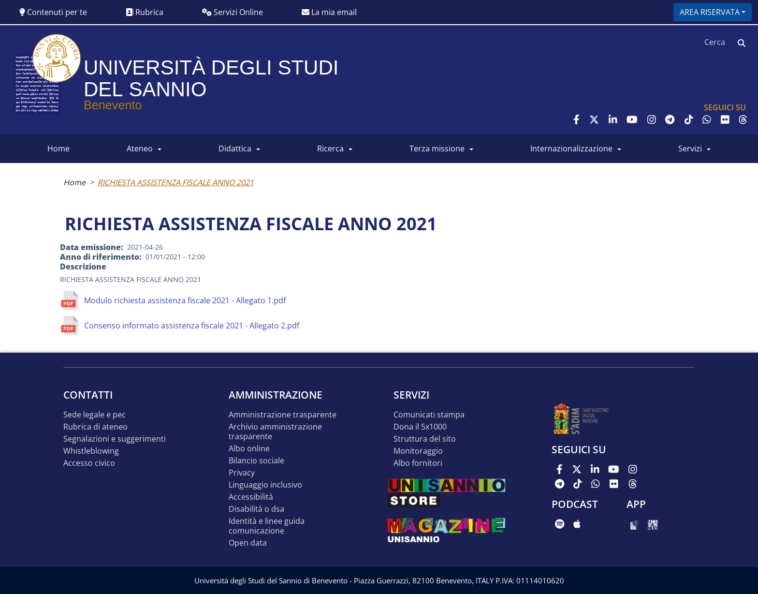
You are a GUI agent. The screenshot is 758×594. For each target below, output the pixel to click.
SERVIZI (690, 148)
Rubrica (144, 12)
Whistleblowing (91, 451)
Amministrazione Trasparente (282, 415)
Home (74, 182)
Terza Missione (437, 148)
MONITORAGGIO (418, 451)
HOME (58, 148)
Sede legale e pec (94, 415)
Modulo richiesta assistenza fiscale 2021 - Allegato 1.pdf (185, 300)
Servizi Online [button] (232, 12)
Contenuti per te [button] (53, 12)
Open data (248, 543)
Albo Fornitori (418, 463)
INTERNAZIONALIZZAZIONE (571, 148)
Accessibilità (251, 497)
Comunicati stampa (429, 415)
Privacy (242, 473)
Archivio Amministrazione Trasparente (275, 432)
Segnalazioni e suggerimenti (114, 439)
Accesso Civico (89, 463)
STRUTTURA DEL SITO (425, 439)
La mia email (329, 12)
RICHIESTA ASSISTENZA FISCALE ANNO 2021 (176, 182)
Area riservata (710, 12)
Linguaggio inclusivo (265, 485)
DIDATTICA (235, 148)
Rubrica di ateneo (95, 427)
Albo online (249, 449)
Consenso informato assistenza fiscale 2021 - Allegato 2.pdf (191, 325)
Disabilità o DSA (256, 509)
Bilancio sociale (256, 461)
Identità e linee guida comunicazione (267, 526)
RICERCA (330, 148)
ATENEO (140, 148)
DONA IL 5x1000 (420, 427)
